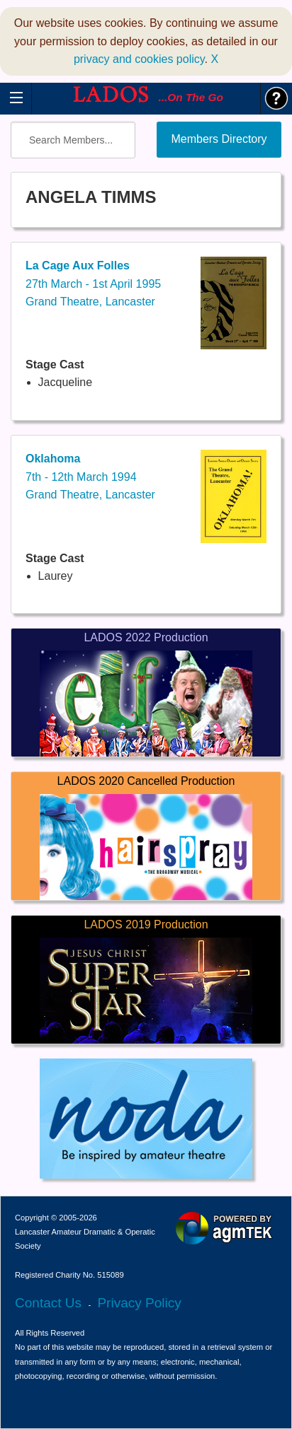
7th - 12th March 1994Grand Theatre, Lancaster (90, 477)
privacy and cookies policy (139, 59)
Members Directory (218, 139)
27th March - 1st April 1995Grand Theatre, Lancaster (93, 283)
